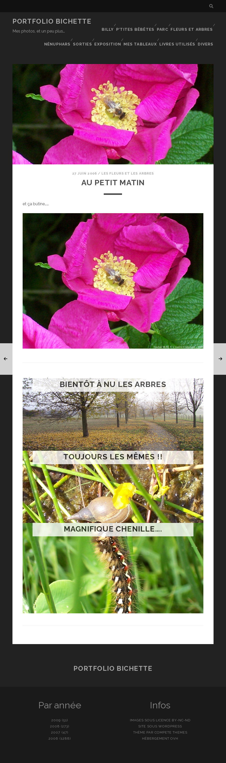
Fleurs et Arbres (192, 21)
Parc (164, 21)
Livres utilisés (178, 34)
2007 (55, 718)
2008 (55, 712)
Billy (109, 21)
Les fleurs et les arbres (127, 159)
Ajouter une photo (138, 757)
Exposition (164, 28)
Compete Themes (171, 718)
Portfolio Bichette (51, 21)
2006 (53, 724)
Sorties (138, 28)
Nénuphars (112, 28)
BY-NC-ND (181, 706)
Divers (206, 34)
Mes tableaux (196, 28)
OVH (174, 724)
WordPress (170, 712)
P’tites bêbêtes (136, 21)
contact (104, 757)
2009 (56, 706)
